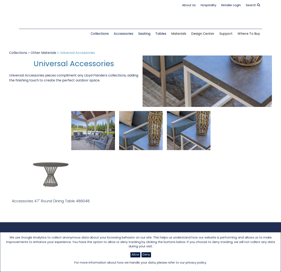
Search (253, 5)
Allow (135, 254)
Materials (178, 34)
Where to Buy (249, 34)
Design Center (202, 34)
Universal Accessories (77, 53)
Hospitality (208, 5)
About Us (189, 5)
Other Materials (43, 53)
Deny (146, 254)
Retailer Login (231, 5)
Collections (18, 53)
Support (226, 34)
